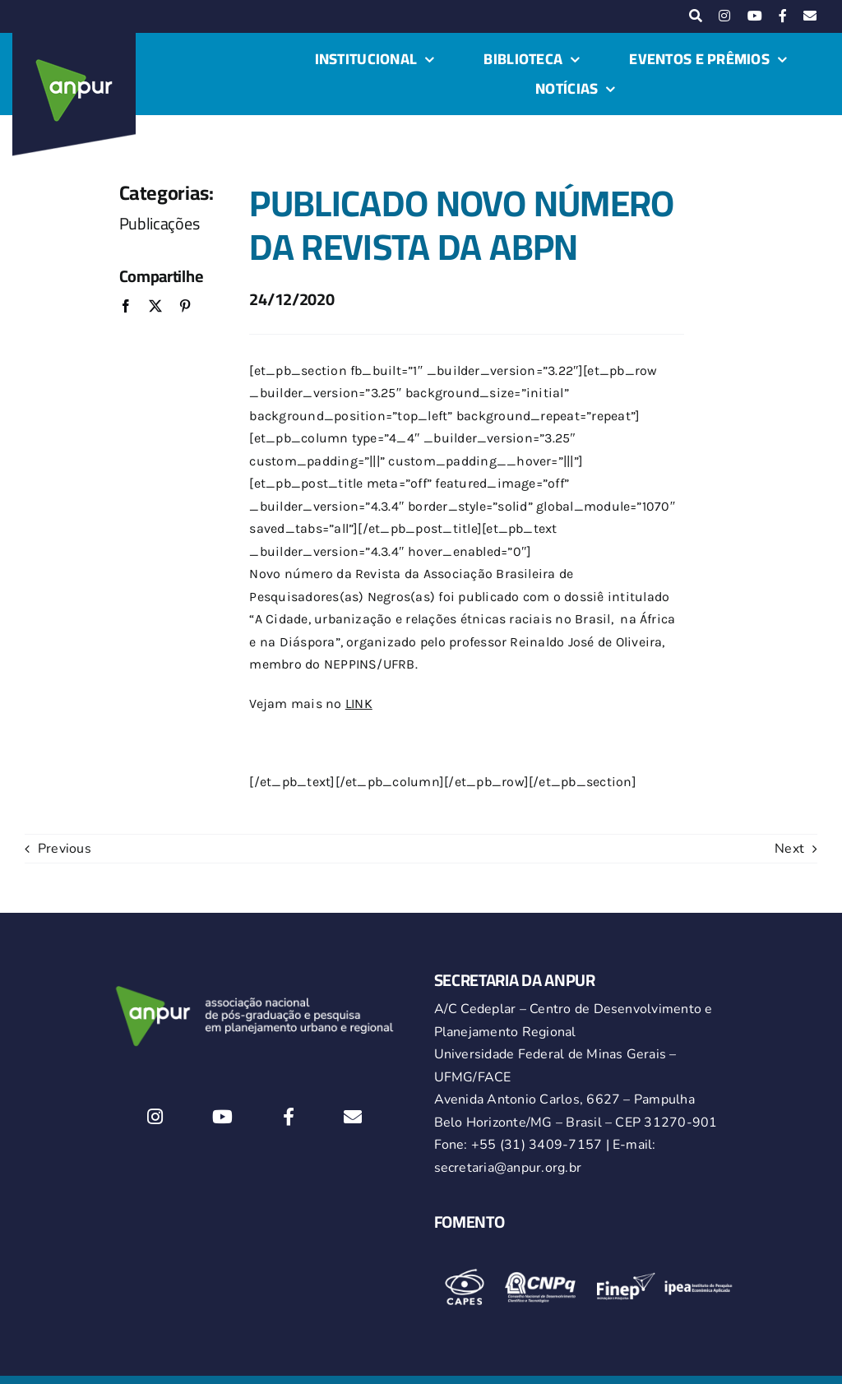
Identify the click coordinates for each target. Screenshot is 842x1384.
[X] (155, 307)
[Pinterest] (185, 307)
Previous (64, 849)
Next (789, 849)
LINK (358, 703)
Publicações (159, 223)
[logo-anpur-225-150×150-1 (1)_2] (74, 39)
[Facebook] (126, 307)
